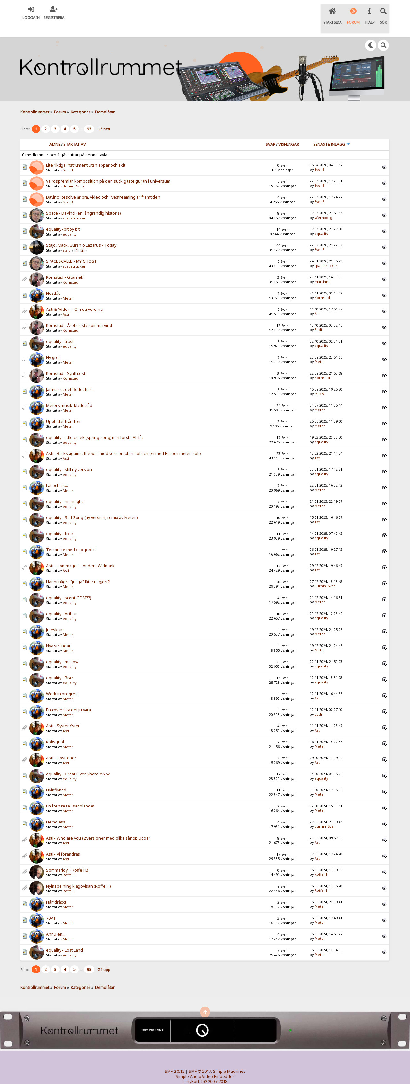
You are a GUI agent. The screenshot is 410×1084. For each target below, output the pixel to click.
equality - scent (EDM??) (68, 584)
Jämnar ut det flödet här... (70, 376)
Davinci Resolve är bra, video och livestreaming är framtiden (103, 184)
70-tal (51, 905)
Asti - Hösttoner (61, 745)
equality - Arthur (61, 600)
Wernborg (323, 204)
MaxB (319, 380)
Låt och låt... (57, 472)
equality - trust (60, 328)
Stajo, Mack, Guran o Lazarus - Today (81, 232)
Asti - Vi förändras (63, 841)
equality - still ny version (69, 456)
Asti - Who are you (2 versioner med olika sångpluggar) (98, 825)
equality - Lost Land (64, 937)
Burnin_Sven (73, 173)
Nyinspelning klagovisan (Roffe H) (78, 873)
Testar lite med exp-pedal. (71, 536)
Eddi (318, 316)
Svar (270, 131)
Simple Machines (229, 1058)
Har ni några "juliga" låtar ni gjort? (78, 568)
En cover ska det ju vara (68, 696)
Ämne (54, 131)
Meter (68, 285)
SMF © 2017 (200, 1058)
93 (89, 116)
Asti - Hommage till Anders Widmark (80, 552)
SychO (224, 1073)
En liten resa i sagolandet (70, 793)
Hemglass (55, 809)
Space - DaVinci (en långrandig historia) (83, 200)
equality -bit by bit (63, 216)
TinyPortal (192, 1068)
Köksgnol (55, 729)
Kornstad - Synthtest (65, 360)
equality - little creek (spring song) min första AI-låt (94, 424)
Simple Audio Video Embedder (205, 1063)
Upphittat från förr (63, 408)
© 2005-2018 (215, 1068)
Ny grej (53, 344)
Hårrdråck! (56, 889)
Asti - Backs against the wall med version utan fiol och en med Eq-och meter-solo (123, 440)
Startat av (74, 131)
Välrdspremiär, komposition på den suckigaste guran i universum (108, 168)
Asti (66, 301)
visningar (288, 131)
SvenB (68, 157)
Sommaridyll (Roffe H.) (67, 857)
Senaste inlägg (331, 131)
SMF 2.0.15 (174, 1058)
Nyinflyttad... (57, 777)
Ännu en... (55, 921)
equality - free (59, 520)
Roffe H (69, 862)
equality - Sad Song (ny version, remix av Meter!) (92, 504)
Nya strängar (58, 632)
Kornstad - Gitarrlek (64, 264)
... (82, 115)
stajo (67, 237)
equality (69, 221)
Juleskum (55, 616)
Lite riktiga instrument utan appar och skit (85, 152)
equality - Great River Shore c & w (78, 761)
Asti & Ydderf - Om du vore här (75, 296)
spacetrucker (74, 205)
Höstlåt (53, 280)
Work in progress (63, 680)
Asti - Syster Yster (63, 713)
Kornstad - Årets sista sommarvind (79, 312)
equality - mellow (62, 648)
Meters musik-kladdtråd (69, 392)
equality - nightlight (64, 488)
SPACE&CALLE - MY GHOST (71, 248)
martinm (322, 268)
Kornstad (70, 269)
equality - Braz (59, 664)
